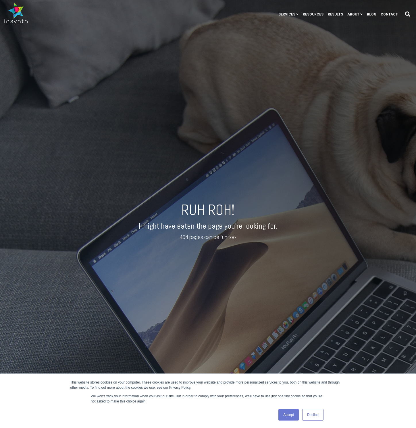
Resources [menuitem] (313, 14)
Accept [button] (288, 415)
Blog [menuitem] (371, 14)
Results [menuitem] (335, 14)
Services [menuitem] (286, 14)
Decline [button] (313, 415)
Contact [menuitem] (389, 14)
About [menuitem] (353, 14)
